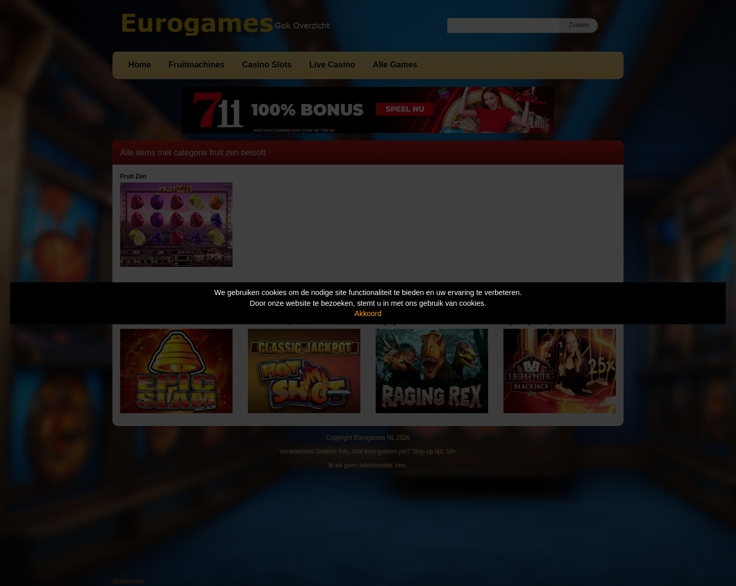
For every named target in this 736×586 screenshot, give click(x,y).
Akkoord (368, 313)
